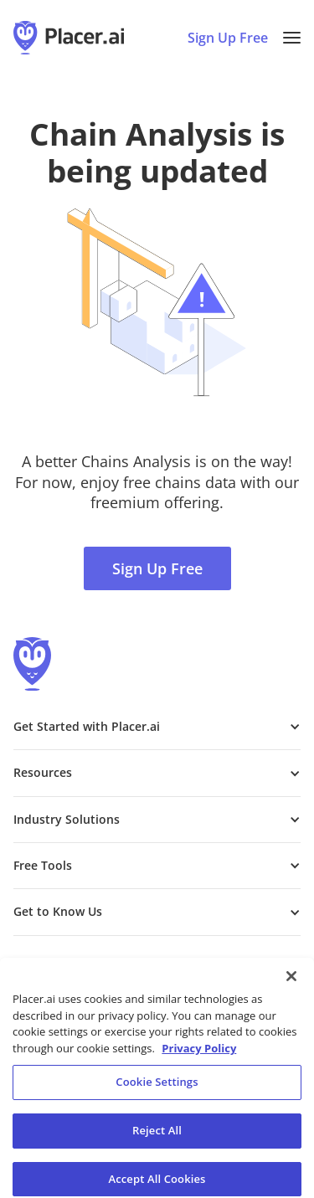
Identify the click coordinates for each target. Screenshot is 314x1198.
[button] (292, 37)
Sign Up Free (157, 568)
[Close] (291, 983)
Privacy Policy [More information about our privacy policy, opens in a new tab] (199, 1055)
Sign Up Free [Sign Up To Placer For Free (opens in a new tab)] (228, 37)
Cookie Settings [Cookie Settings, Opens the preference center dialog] (157, 1089)
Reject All (157, 1137)
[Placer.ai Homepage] (68, 37)
